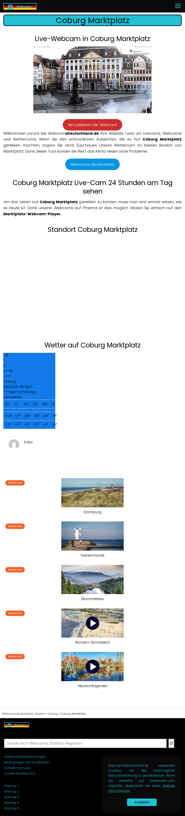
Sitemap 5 (11, 808)
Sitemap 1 (11, 786)
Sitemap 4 (11, 803)
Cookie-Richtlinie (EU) (19, 773)
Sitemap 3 (11, 797)
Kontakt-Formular (17, 768)
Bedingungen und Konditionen (26, 762)
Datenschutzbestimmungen (25, 757)
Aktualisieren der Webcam (92, 124)
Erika (28, 442)
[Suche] (171, 743)
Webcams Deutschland (93, 164)
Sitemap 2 (11, 791)
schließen (141, 802)
